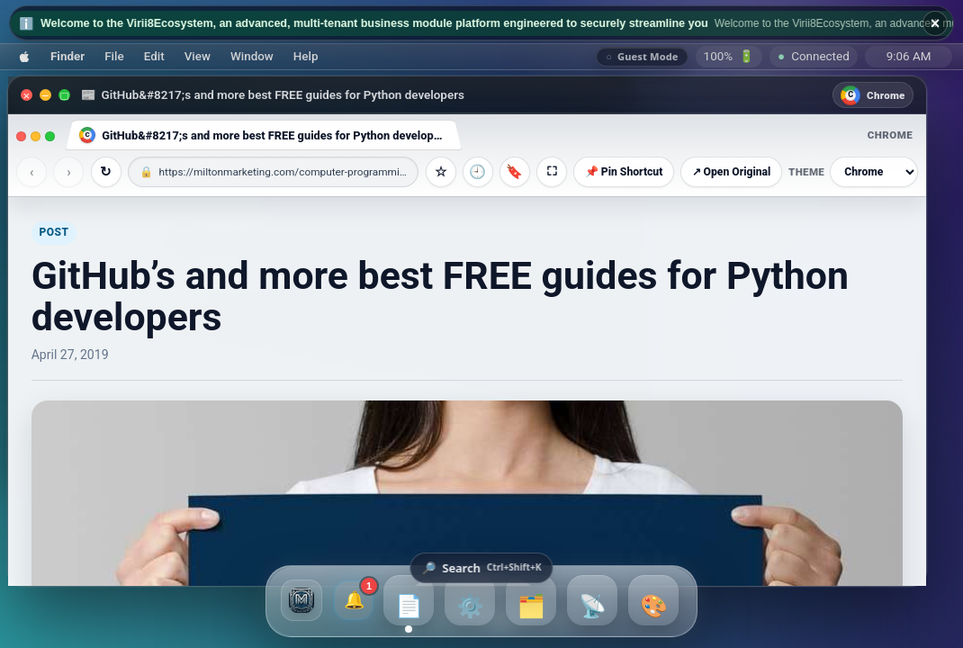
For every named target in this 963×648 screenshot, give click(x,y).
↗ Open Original (731, 172)
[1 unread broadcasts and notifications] (354, 600)
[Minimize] (45, 95)
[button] (24, 56)
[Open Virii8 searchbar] (481, 568)
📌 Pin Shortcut (624, 172)
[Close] (26, 95)
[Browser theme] (874, 172)
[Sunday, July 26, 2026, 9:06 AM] (908, 57)
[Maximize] (64, 95)
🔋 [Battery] (729, 56)
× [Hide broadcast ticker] (935, 23)
